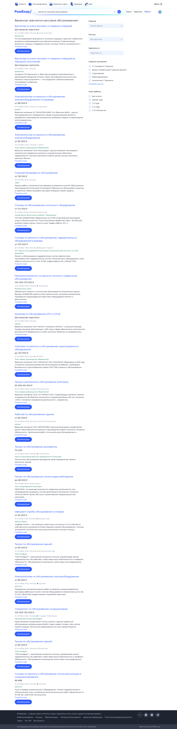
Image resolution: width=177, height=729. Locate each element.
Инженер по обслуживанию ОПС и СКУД (37, 314)
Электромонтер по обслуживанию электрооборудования (47, 576)
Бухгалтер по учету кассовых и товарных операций (43, 26)
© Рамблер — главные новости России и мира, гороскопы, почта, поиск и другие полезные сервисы (59, 713)
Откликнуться (23, 51)
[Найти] (119, 11)
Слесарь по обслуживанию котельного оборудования (45, 205)
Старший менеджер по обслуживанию (36, 173)
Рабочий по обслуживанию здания (34, 414)
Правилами (92, 727)
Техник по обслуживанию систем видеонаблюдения (44, 476)
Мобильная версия (25, 717)
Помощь (38, 717)
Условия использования (70, 717)
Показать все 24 (96, 84)
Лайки (19, 720)
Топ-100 (28, 720)
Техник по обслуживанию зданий (33, 544)
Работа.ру (156, 727)
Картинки (138, 12)
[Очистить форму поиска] (114, 11)
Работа (147, 12)
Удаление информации (92, 717)
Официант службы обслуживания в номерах (39, 511)
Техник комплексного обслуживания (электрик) (41, 382)
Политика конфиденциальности (118, 717)
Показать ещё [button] (21, 46)
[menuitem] (20, 4)
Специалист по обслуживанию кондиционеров (41, 609)
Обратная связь (51, 717)
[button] (50, 42)
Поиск (129, 12)
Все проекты (39, 720)
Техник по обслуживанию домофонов (36, 447)
